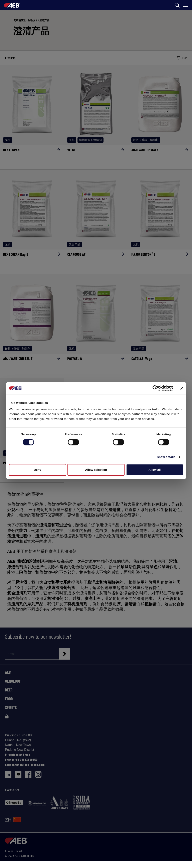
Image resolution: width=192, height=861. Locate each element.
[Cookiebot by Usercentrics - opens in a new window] (155, 388)
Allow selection (96, 469)
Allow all (155, 469)
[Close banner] (181, 388)
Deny (37, 469)
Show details (166, 457)
